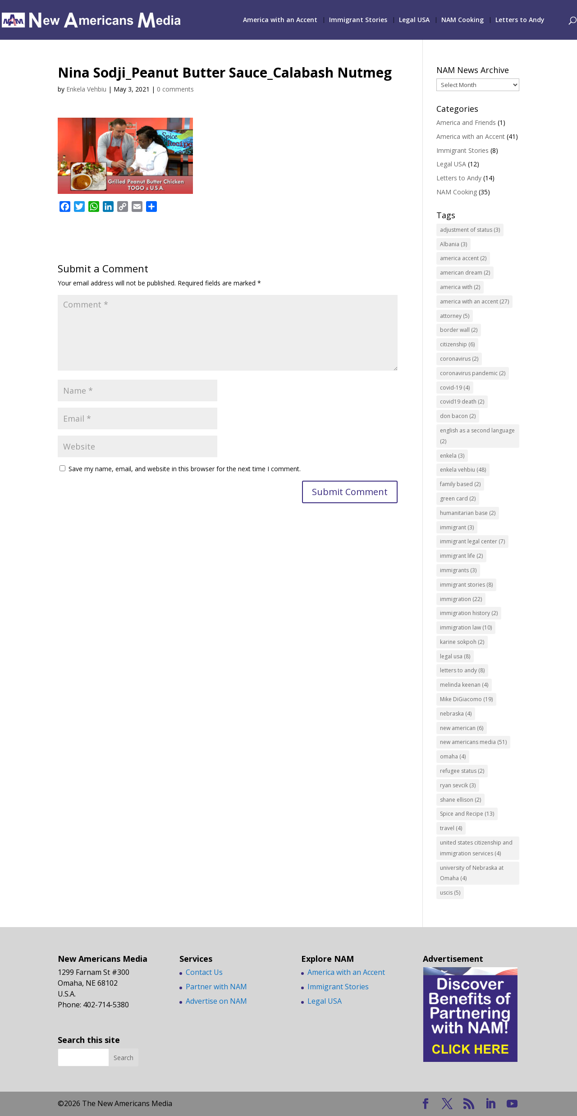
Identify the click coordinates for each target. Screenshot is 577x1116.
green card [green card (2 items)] (458, 498)
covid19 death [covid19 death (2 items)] (462, 401)
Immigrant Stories (358, 20)
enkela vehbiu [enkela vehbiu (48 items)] (463, 469)
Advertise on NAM (216, 1001)
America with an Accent (280, 20)
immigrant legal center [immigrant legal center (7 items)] (472, 541)
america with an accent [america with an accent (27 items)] (474, 301)
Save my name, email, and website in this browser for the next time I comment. (185, 468)
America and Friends (466, 122)
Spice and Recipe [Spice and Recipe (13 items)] (467, 813)
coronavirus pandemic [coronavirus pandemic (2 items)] (472, 373)
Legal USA (414, 20)
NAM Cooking (462, 20)
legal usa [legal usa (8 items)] (455, 656)
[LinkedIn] (490, 1104)
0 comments (175, 89)
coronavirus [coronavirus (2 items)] (459, 359)
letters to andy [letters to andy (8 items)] (462, 670)
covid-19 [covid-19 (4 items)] (455, 387)
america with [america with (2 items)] (460, 287)
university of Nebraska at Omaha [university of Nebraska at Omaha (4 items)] (472, 873)
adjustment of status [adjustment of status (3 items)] (470, 230)
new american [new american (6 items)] (461, 728)
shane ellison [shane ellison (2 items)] (460, 800)
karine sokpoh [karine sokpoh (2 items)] (462, 642)
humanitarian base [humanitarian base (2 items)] (467, 513)
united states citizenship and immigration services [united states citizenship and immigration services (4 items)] (476, 848)
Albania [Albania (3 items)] (453, 244)
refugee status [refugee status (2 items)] (462, 771)
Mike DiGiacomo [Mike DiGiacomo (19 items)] (466, 699)
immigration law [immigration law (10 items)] (466, 627)
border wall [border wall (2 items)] (458, 330)
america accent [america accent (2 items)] (463, 258)
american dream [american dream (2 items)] (465, 272)
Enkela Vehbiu (86, 89)
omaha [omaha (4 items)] (453, 756)
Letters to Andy (520, 20)
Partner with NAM (216, 987)
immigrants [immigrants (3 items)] (458, 570)
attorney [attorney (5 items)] (454, 316)
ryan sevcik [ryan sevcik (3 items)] (458, 785)
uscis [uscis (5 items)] (450, 892)
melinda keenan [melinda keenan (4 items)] (464, 685)
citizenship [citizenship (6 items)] (457, 344)
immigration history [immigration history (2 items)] (469, 613)
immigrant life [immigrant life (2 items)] (461, 556)
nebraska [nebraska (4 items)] (456, 713)
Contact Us (204, 972)
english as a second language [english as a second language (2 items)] (477, 436)
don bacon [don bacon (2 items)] (458, 416)
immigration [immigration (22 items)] (461, 599)
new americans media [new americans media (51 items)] (473, 742)
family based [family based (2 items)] (460, 484)
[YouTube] (512, 1104)
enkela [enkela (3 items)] (452, 455)
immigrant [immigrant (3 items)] (457, 527)
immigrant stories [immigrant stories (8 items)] (466, 584)
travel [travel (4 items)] (451, 828)
